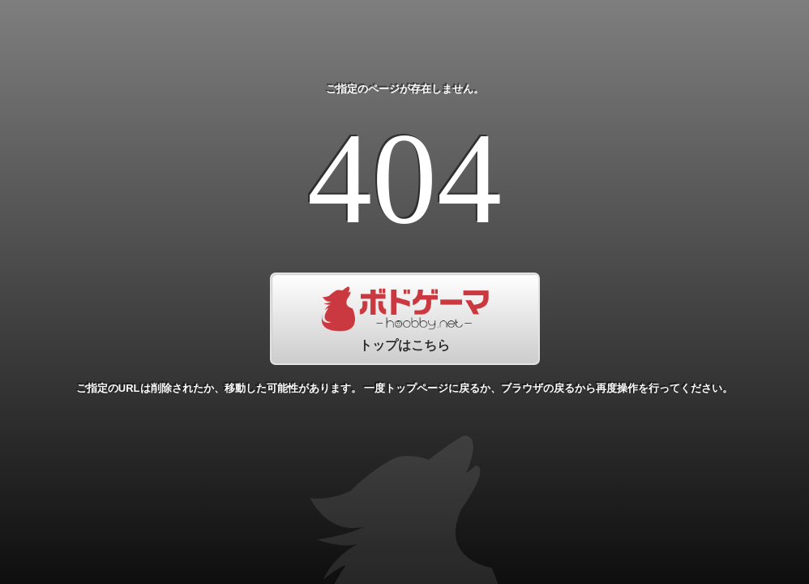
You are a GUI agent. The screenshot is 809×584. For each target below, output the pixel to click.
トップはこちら (404, 319)
